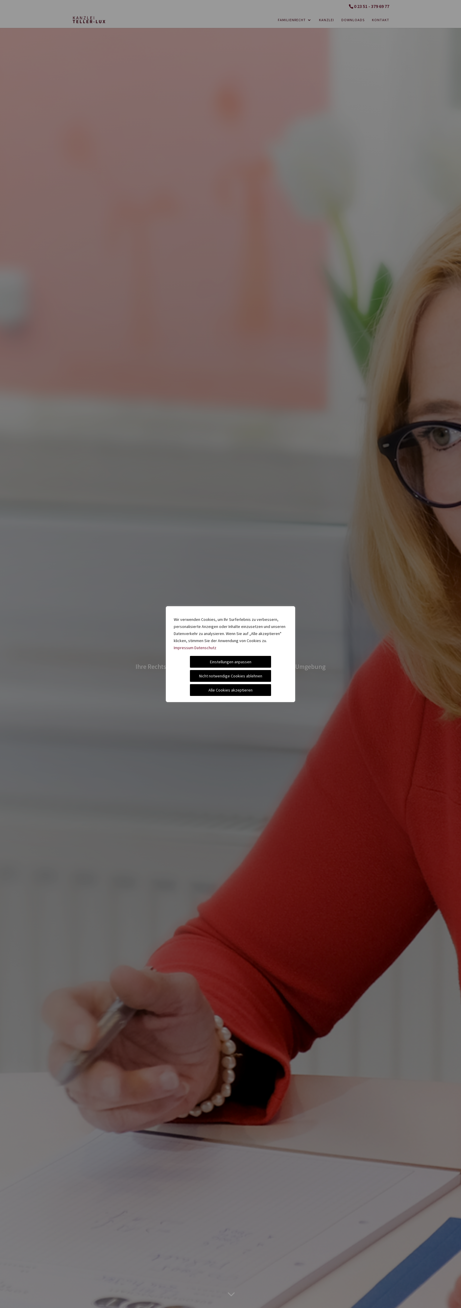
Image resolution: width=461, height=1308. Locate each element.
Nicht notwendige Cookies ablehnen (230, 676)
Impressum (183, 647)
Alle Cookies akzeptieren (230, 690)
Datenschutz (205, 647)
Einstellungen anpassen (230, 661)
